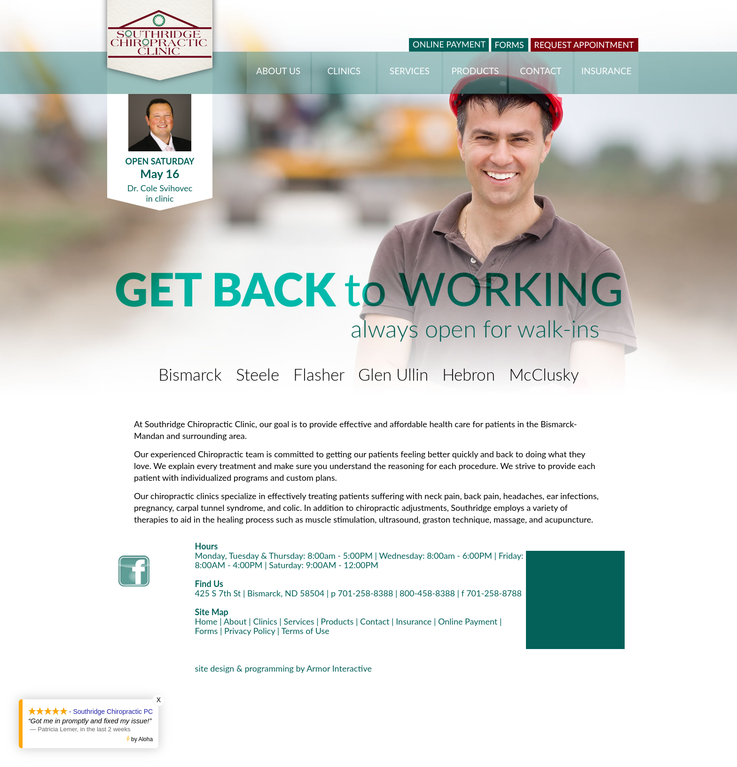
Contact (374, 621)
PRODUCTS (475, 70)
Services (298, 621)
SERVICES (410, 70)
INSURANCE (606, 70)
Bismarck (190, 376)
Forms (206, 631)
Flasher (318, 376)
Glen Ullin (393, 376)
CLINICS (344, 70)
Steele (257, 376)
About (235, 621)
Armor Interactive (339, 668)
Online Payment (467, 621)
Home (206, 621)
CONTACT (540, 70)
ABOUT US (278, 70)
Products (337, 621)
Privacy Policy (249, 631)
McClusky (544, 376)
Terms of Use (305, 631)
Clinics (265, 621)
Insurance (413, 621)
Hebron (468, 376)
